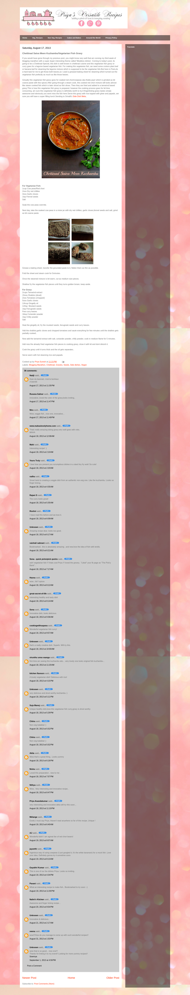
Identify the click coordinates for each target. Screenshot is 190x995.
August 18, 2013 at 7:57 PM (41, 776)
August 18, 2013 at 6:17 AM (41, 534)
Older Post (112, 977)
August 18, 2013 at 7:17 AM (41, 569)
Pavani (33, 884)
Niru (31, 410)
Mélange (33, 817)
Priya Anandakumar (39, 801)
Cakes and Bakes (74, 38)
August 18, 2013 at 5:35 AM (41, 503)
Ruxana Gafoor (37, 394)
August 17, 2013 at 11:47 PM (42, 401)
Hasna (32, 578)
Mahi (32, 445)
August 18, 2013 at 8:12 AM (41, 585)
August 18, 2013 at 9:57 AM (41, 633)
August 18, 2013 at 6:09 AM (41, 519)
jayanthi (33, 849)
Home (24, 38)
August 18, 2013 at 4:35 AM (41, 487)
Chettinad (50, 365)
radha (32, 476)
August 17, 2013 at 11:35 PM (42, 386)
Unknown (34, 527)
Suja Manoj (35, 705)
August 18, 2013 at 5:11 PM (41, 697)
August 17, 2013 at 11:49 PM (42, 417)
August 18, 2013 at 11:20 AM (42, 665)
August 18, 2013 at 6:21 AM (41, 550)
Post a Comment (34, 966)
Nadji (32, 375)
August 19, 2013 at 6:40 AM (41, 824)
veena (32, 931)
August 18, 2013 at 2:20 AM (41, 468)
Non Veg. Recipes (55, 38)
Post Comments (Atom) (44, 984)
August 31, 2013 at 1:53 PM (41, 939)
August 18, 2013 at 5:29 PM (41, 713)
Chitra (32, 721)
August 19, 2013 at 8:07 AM (41, 840)
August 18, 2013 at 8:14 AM (41, 601)
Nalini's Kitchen (37, 899)
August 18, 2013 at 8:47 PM (41, 792)
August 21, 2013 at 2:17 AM (41, 923)
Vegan (84, 365)
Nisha (32, 769)
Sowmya (33, 956)
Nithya (33, 785)
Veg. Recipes (37, 38)
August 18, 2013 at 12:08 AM (42, 436)
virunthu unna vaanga (40, 657)
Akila (32, 753)
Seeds (66, 365)
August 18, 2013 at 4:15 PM (41, 681)
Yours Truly (35, 461)
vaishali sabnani (37, 543)
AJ (31, 833)
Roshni (33, 511)
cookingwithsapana (39, 626)
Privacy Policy (111, 38)
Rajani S (33, 495)
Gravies (59, 365)
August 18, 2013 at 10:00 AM (42, 649)
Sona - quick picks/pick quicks (44, 559)
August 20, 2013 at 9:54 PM (41, 907)
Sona (32, 610)
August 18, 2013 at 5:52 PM (41, 729)
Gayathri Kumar (37, 868)
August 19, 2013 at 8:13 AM (41, 859)
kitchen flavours (37, 673)
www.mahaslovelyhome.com (43, 426)
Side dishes (75, 365)
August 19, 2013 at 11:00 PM (42, 891)
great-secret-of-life (38, 594)
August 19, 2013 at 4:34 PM (41, 875)
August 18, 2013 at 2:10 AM (41, 452)
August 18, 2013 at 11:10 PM (42, 808)
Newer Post (29, 977)
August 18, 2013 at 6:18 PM (41, 761)
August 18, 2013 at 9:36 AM (41, 617)
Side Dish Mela (79, 96)
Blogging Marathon (37, 365)
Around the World (93, 38)
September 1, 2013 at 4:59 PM (43, 960)
